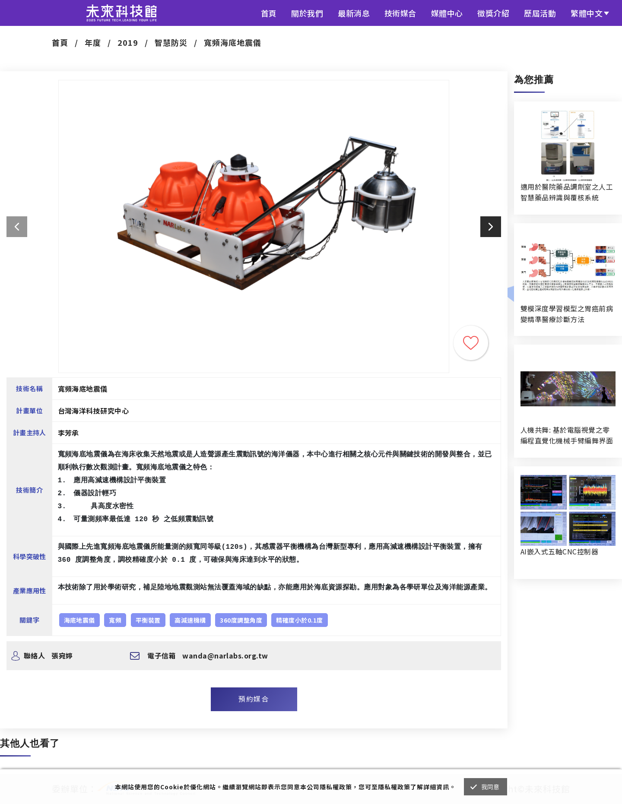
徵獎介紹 (493, 13)
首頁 (269, 13)
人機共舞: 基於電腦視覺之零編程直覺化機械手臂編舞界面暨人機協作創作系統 (566, 435)
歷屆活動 (540, 13)
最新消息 (354, 13)
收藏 (471, 343)
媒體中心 (447, 13)
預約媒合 (253, 698)
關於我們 (307, 13)
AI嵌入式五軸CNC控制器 (559, 551)
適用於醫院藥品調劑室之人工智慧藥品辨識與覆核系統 (566, 192)
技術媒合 (400, 13)
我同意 (490, 786)
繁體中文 (587, 13)
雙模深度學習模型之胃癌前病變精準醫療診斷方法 (566, 313)
